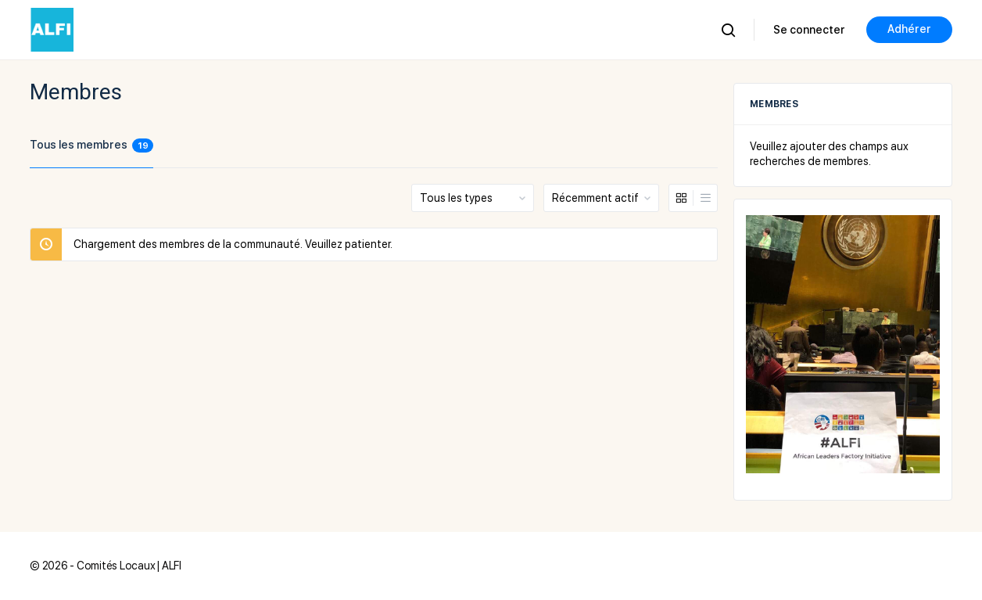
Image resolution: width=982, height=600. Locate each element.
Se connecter (809, 29)
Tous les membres (91, 145)
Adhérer (909, 29)
